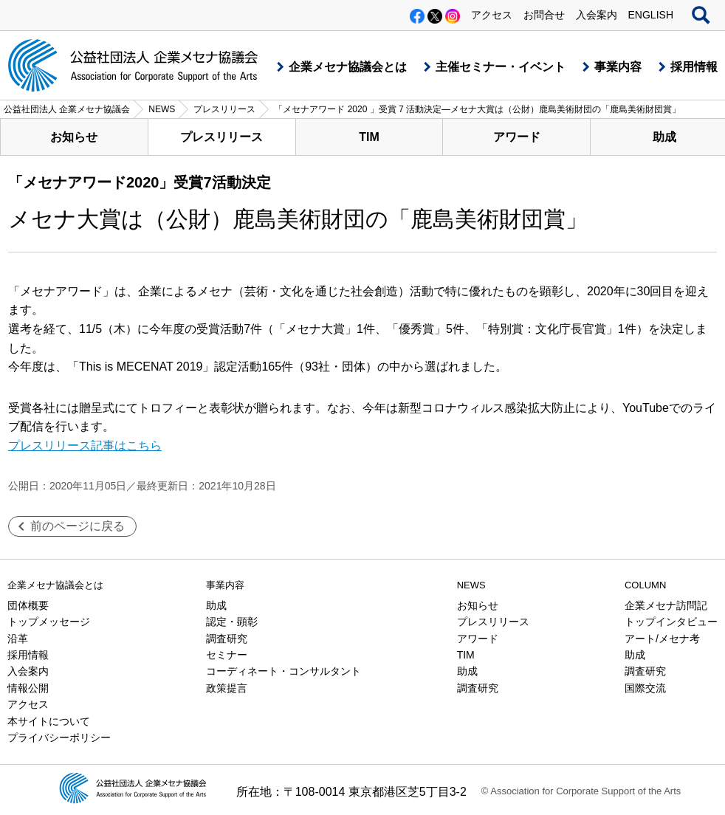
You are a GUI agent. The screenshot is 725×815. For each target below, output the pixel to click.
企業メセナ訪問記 (666, 605)
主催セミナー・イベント (501, 67)
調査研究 (226, 638)
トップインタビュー (671, 621)
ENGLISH (650, 15)
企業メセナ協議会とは (348, 67)
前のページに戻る (77, 526)
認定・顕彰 (232, 621)
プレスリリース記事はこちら (85, 445)
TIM (369, 137)
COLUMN (645, 585)
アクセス (491, 15)
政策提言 (226, 688)
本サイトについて (48, 721)
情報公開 (28, 688)
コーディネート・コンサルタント (283, 671)
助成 (216, 605)
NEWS (471, 585)
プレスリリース (221, 137)
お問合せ (544, 15)
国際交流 (645, 688)
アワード (516, 137)
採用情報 (694, 67)
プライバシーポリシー (59, 737)
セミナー (226, 655)
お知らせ (73, 137)
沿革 (17, 638)
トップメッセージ (48, 621)
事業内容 (618, 67)
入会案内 (596, 15)
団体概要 (28, 605)
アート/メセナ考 (662, 638)
